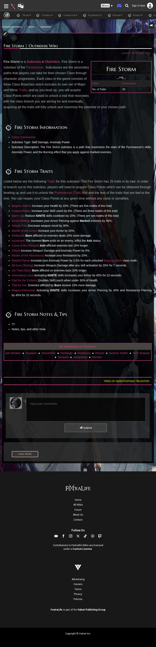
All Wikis (78, 504)
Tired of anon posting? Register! (127, 381)
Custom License (82, 549)
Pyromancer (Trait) (67, 192)
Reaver (99, 353)
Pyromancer (129, 83)
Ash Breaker (13, 353)
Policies (78, 599)
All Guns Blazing (22, 265)
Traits (23, 90)
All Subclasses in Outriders (77, 346)
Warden (97, 357)
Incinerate (18, 240)
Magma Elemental (23, 290)
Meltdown (18, 235)
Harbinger (67, 353)
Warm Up (18, 215)
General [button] (44, 15)
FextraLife (56, 609)
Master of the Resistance (27, 255)
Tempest (63, 357)
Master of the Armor (24, 230)
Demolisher (48, 353)
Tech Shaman (141, 353)
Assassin (31, 353)
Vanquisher (80, 357)
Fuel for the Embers (24, 280)
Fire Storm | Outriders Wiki (31, 45)
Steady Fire (19, 225)
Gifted (15, 250)
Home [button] (23, 15)
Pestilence (84, 353)
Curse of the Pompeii (25, 245)
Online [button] (114, 15)
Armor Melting (20, 220)
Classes (31, 27)
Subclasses (45, 27)
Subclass (34, 61)
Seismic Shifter (118, 353)
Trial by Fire (19, 285)
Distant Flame (20, 260)
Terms (78, 589)
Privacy (78, 594)
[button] (107, 5)
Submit (85, 427)
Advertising (78, 579)
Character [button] (67, 15)
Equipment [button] (91, 15)
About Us (78, 514)
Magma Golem (21, 205)
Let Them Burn (21, 270)
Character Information (12, 27)
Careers (78, 584)
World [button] (134, 15)
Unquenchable (21, 210)
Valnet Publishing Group (91, 609)
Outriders (52, 61)
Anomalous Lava (22, 275)
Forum (78, 509)
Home (78, 500)
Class (95, 83)
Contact (78, 519)
